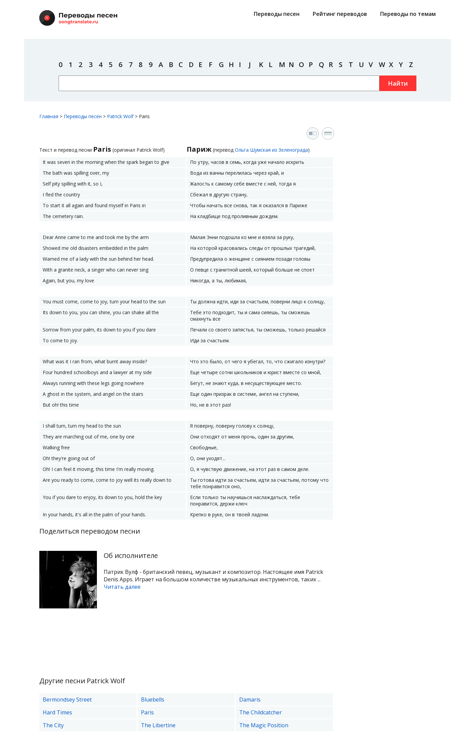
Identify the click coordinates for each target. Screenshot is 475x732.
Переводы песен (277, 14)
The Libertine (158, 725)
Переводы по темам (408, 14)
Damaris (250, 699)
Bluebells (152, 699)
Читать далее (122, 586)
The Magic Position (263, 725)
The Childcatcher (260, 712)
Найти (398, 83)
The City (53, 725)
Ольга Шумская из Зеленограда (271, 150)
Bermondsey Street (67, 699)
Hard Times (57, 712)
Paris (147, 712)
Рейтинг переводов (340, 14)
